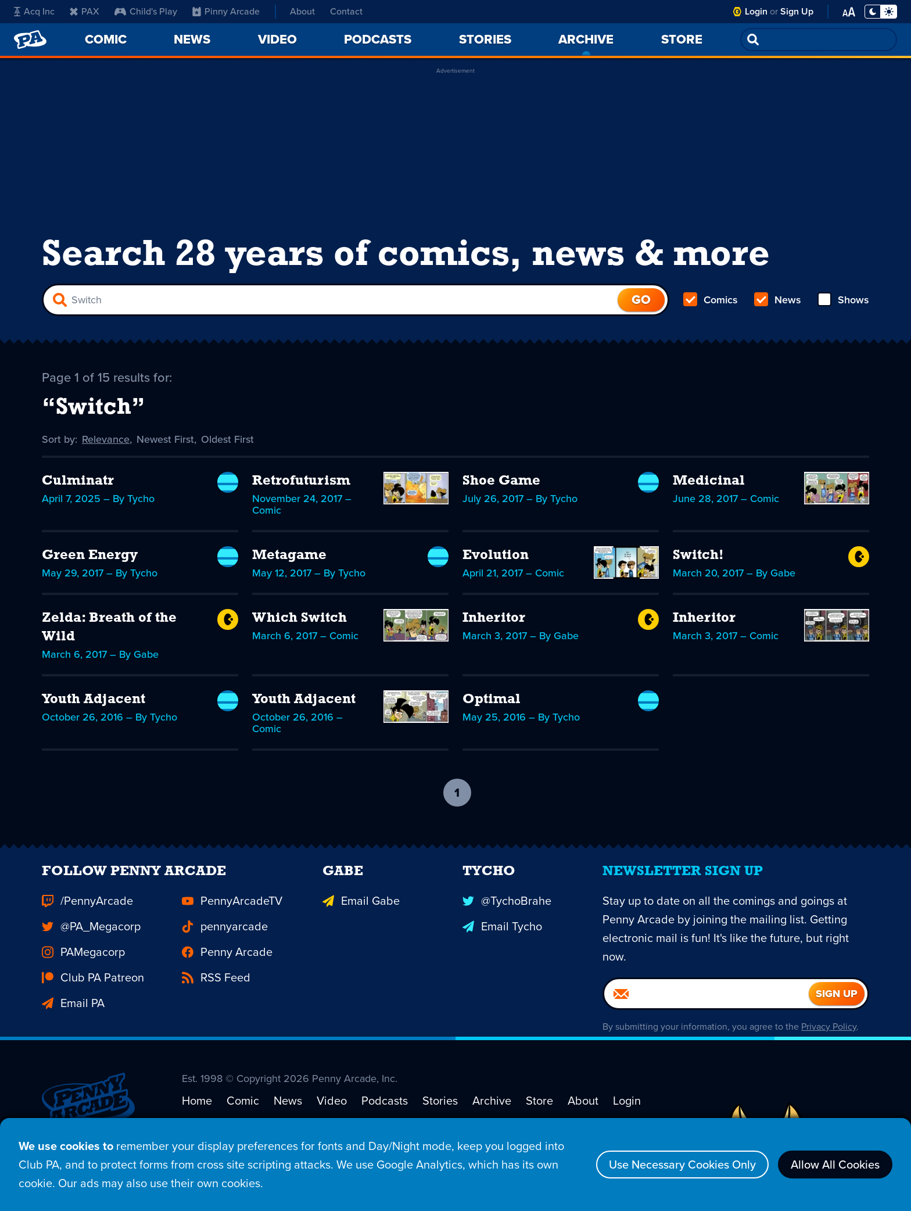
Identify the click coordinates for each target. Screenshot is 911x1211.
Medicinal (709, 481)
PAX (84, 11)
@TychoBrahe (506, 919)
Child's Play (145, 11)
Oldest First (227, 439)
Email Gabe (361, 919)
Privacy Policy (828, 1045)
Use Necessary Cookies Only (682, 1164)
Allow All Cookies (835, 1164)
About (302, 11)
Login (756, 11)
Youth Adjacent (93, 700)
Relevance (106, 439)
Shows (843, 299)
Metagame (289, 555)
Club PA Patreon (93, 996)
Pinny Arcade (226, 11)
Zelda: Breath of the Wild (109, 627)
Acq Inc (34, 11)
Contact (346, 11)
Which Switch (299, 618)
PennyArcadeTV (232, 919)
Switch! (698, 555)
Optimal (491, 700)
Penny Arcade (227, 970)
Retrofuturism (301, 481)
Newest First (165, 439)
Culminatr (78, 481)
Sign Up (796, 11)
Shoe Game (501, 481)
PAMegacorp (83, 970)
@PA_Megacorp (91, 945)
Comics (710, 299)
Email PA (73, 1021)
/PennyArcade (87, 919)
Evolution (495, 555)
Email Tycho (502, 945)
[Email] (706, 1012)
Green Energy (90, 555)
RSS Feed (216, 996)
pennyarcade (225, 945)
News (777, 299)
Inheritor (493, 618)
